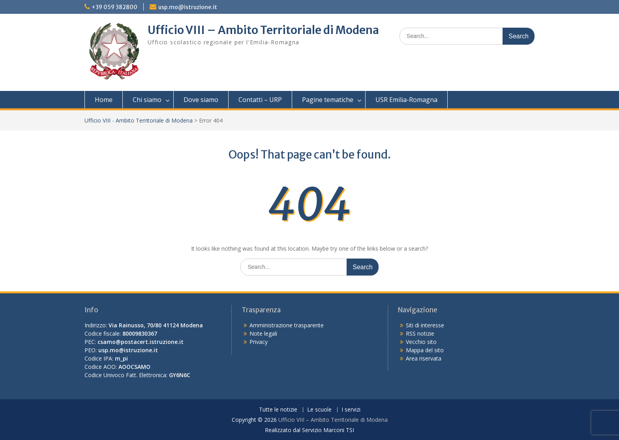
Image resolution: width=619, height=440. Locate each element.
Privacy (258, 342)
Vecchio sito (421, 342)
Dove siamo (201, 99)
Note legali (263, 333)
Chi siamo (147, 99)
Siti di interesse (425, 325)
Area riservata (423, 358)
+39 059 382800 (114, 7)
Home (104, 99)
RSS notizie (420, 333)
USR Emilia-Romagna (406, 99)
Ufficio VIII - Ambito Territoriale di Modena (138, 120)
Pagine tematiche (327, 99)
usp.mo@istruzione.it (187, 7)
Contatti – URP (260, 99)
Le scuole (319, 409)
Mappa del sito (425, 350)
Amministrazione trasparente (286, 325)
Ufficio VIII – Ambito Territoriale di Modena (263, 30)
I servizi (350, 409)
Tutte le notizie (278, 409)
